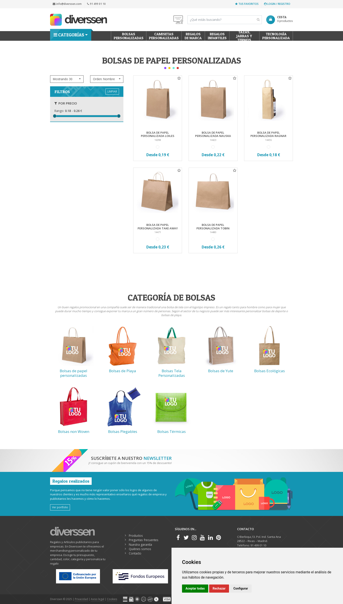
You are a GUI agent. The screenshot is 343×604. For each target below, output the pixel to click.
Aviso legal (97, 599)
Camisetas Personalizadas (164, 36)
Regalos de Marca (193, 36)
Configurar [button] (240, 588)
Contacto (135, 553)
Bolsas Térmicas (171, 431)
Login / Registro (277, 4)
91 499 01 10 (96, 4)
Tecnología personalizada (276, 36)
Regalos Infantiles (217, 36)
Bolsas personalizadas (129, 36)
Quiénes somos (140, 549)
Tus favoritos (247, 4)
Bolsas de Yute (220, 370)
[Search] (224, 19)
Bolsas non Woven (73, 431)
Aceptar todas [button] (195, 588)
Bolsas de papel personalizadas (73, 373)
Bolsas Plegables (122, 431)
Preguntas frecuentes (143, 540)
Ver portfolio (60, 507)
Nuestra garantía (140, 544)
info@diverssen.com (67, 4)
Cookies (112, 599)
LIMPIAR (112, 91)
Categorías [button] (69, 34)
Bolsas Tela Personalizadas (171, 373)
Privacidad (81, 599)
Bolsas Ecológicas (269, 370)
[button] (67, 79)
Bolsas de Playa (122, 370)
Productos (136, 535)
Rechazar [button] (219, 588)
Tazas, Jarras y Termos (244, 36)
